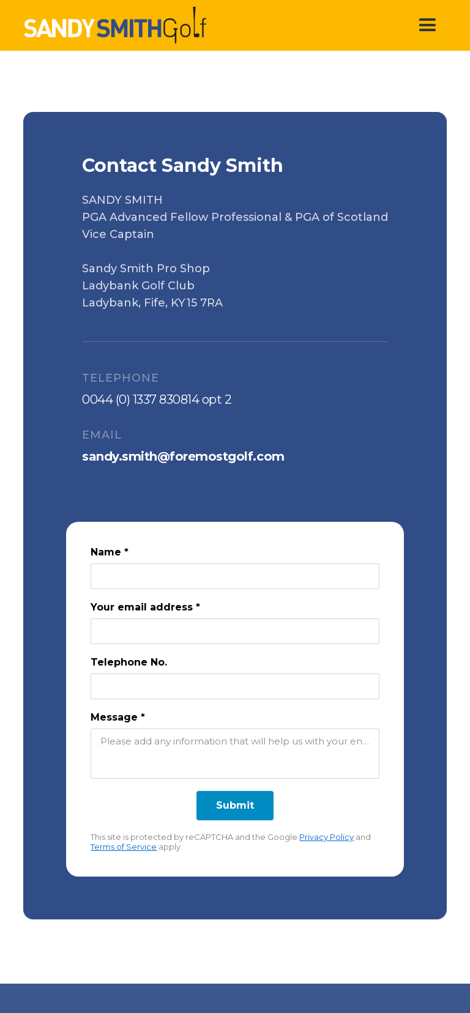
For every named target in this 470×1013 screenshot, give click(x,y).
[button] (427, 25)
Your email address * (145, 607)
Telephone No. (129, 662)
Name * (110, 552)
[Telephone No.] (234, 686)
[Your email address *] (234, 631)
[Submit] (235, 805)
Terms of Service (124, 847)
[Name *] (234, 576)
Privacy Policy (326, 837)
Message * (118, 717)
